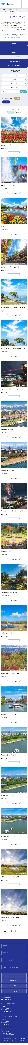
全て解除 (6, 102)
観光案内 (5, 945)
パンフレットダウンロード (14, 985)
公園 (17, 98)
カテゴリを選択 (14, 75)
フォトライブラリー (12, 9)
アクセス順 (10, 112)
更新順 (17, 112)
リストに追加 (14, 153)
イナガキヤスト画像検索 (8, 11)
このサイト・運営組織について (10, 960)
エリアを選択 (14, 79)
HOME (4, 9)
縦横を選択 (14, 87)
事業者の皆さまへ (7, 952)
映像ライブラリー (14, 980)
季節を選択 (14, 83)
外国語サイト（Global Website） (10, 967)
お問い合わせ (14, 991)
